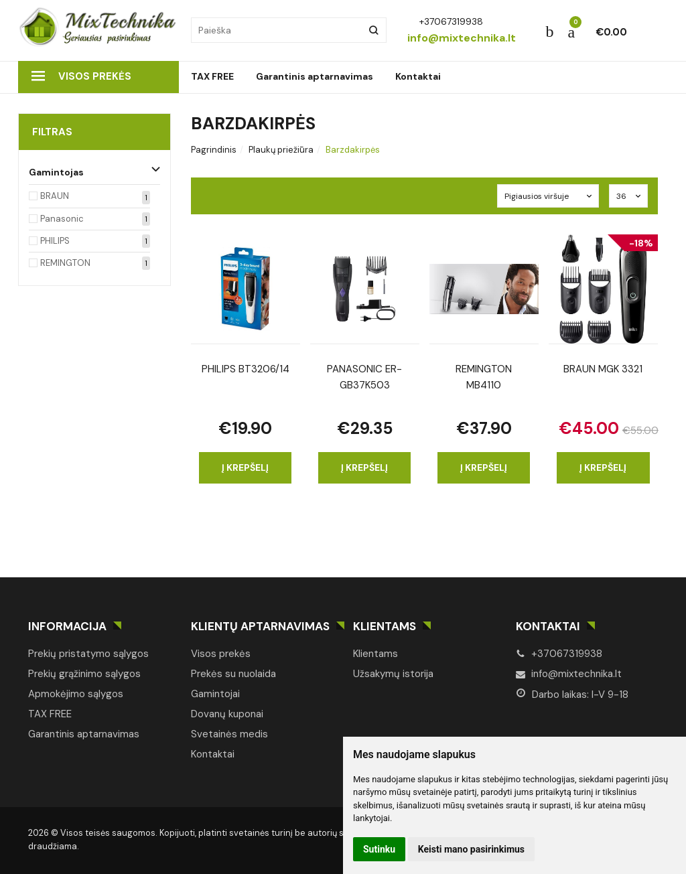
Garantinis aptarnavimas (314, 76)
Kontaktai (418, 76)
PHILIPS (55, 240)
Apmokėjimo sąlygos (75, 694)
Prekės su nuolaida (233, 673)
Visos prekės (81, 76)
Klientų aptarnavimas (260, 626)
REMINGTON (65, 263)
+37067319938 (559, 653)
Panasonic (62, 218)
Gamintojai (215, 694)
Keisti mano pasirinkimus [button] (471, 849)
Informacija (67, 626)
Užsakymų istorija (393, 673)
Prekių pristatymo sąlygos (88, 653)
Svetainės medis (229, 734)
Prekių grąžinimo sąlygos (84, 673)
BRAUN (54, 196)
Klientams (384, 626)
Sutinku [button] (379, 849)
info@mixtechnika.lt (569, 673)
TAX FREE (212, 76)
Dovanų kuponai (227, 714)
